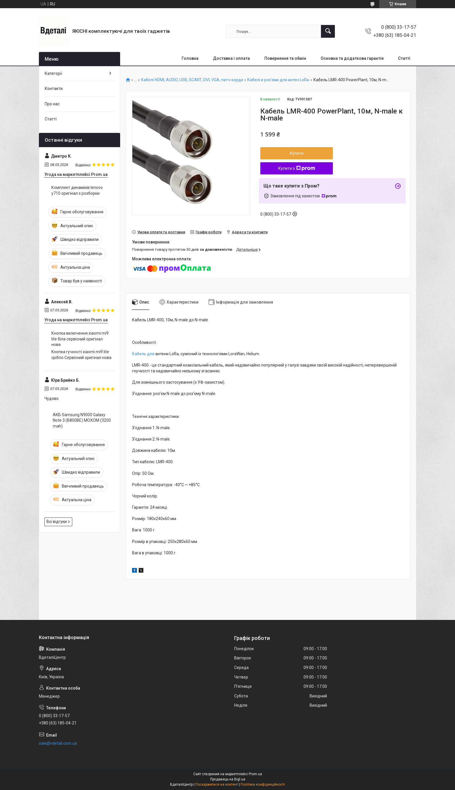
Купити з (296, 168)
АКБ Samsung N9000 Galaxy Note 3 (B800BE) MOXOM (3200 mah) (82, 420)
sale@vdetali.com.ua (58, 743)
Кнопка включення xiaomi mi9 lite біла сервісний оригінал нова (80, 339)
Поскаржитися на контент (216, 784)
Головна (190, 58)
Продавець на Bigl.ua (227, 779)
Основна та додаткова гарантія (352, 58)
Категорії (53, 73)
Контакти (54, 88)
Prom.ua (255, 774)
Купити (297, 153)
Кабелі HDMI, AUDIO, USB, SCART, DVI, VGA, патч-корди (192, 80)
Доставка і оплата (231, 58)
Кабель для (143, 353)
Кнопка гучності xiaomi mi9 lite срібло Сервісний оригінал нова (81, 354)
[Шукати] (328, 31)
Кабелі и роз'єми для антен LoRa (278, 80)
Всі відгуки (56, 521)
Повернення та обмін (285, 58)
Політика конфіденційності (263, 784)
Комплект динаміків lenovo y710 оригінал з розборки (77, 190)
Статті (404, 58)
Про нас (52, 104)
